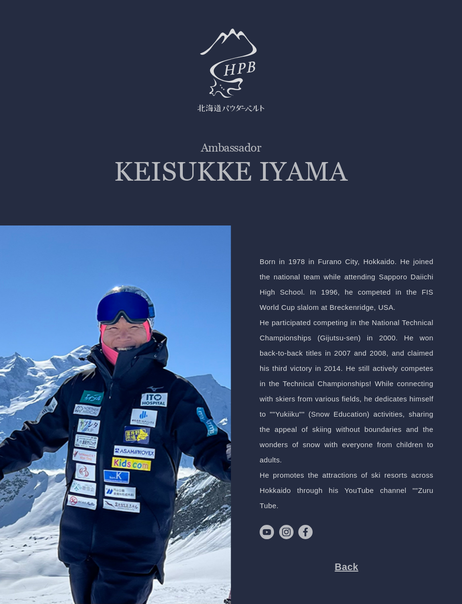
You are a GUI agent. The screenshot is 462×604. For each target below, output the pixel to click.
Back (346, 567)
